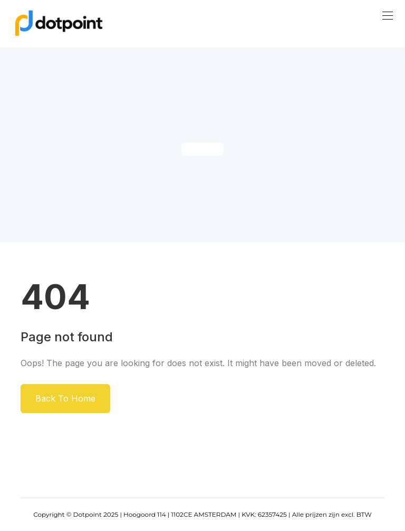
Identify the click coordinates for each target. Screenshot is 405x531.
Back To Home (65, 398)
